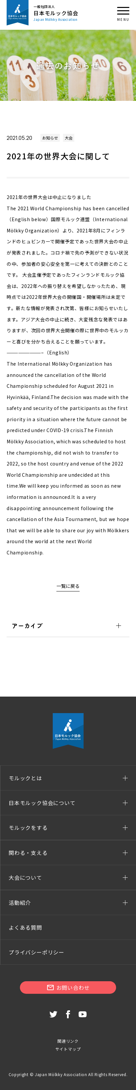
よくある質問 (25, 927)
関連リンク (68, 1041)
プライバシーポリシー (36, 952)
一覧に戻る (68, 586)
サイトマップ (68, 1049)
